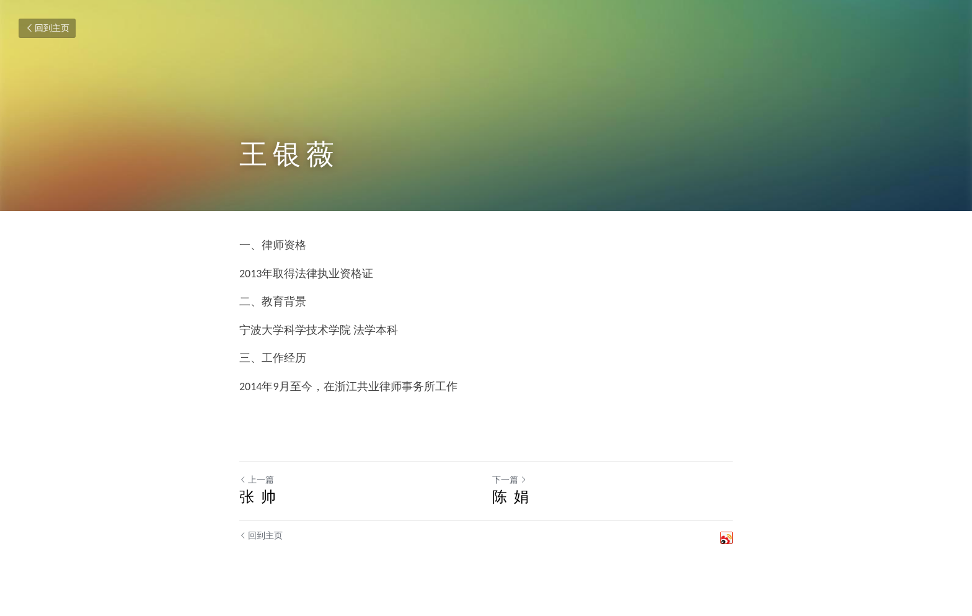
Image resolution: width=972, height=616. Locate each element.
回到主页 (47, 28)
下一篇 (509, 480)
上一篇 (256, 480)
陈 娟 (510, 497)
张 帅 (257, 497)
